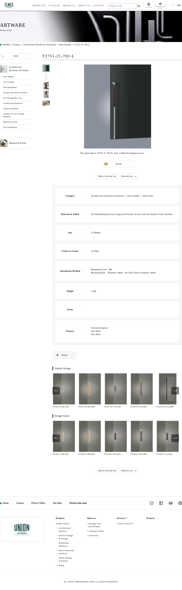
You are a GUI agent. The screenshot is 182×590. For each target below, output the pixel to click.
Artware (120, 518)
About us (91, 518)
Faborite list (127, 176)
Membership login (78, 503)
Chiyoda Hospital (99, 328)
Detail (64, 355)
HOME (6, 45)
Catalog (60, 565)
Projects (150, 518)
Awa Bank (96, 331)
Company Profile (96, 531)
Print (119, 164)
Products (60, 518)
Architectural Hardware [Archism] (39, 45)
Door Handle (65, 45)
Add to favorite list (107, 176)
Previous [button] (56, 390)
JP (173, 5)
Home (6, 503)
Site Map (57, 503)
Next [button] (175, 390)
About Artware (124, 523)
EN (178, 5)
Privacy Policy (39, 503)
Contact (20, 503)
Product (16, 45)
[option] (63, 390)
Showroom (93, 535)
